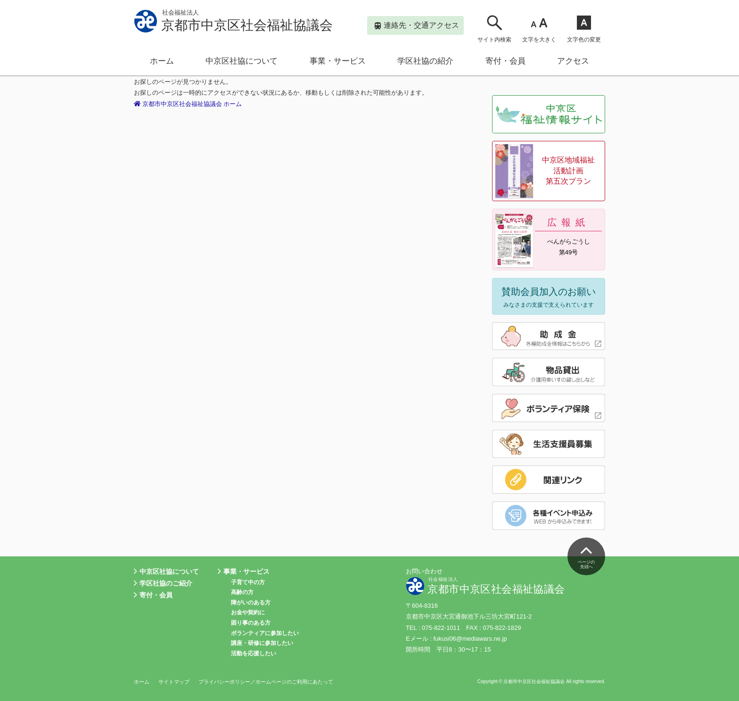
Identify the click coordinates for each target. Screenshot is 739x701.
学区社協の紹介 (425, 61)
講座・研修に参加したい (262, 643)
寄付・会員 (505, 61)
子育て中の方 (248, 582)
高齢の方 (242, 592)
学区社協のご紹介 (163, 583)
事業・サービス (338, 61)
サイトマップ (173, 682)
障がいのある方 (251, 602)
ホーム (162, 61)
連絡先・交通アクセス (417, 26)
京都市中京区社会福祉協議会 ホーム (188, 103)
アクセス (573, 61)
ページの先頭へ (586, 555)
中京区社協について (241, 61)
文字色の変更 (584, 28)
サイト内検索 (494, 28)
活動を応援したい (253, 653)
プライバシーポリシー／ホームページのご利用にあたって (265, 682)
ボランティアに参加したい (265, 633)
